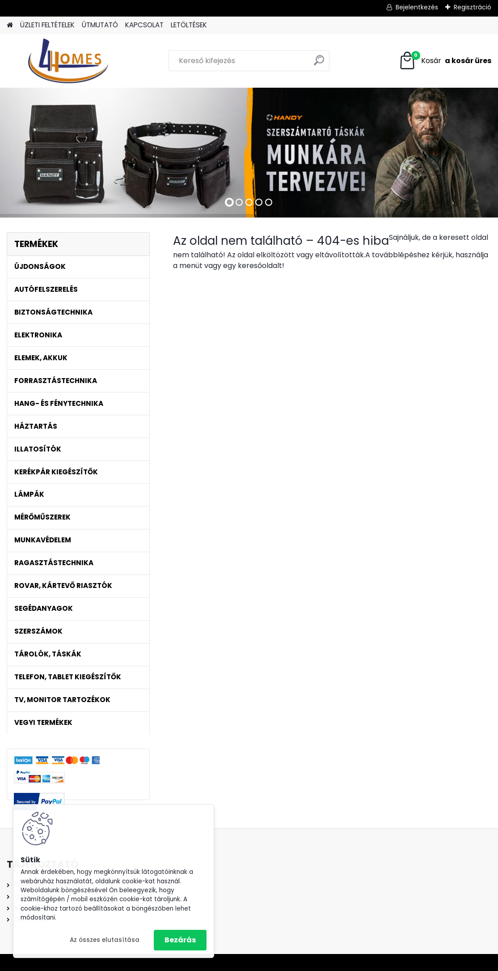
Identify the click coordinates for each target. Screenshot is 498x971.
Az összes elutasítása (104, 940)
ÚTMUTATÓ (100, 25)
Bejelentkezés (417, 7)
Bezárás (180, 940)
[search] (319, 63)
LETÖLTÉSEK (189, 25)
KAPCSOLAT (144, 25)
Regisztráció (472, 7)
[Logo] (68, 60)
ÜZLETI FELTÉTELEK (47, 25)
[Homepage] (10, 25)
